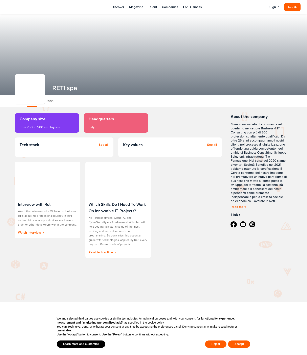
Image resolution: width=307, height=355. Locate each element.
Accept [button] (239, 344)
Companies (170, 7)
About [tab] (57, 100)
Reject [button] (216, 344)
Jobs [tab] (75, 100)
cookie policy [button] (156, 322)
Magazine (136, 7)
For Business (192, 7)
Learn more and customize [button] (81, 344)
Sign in (274, 7)
